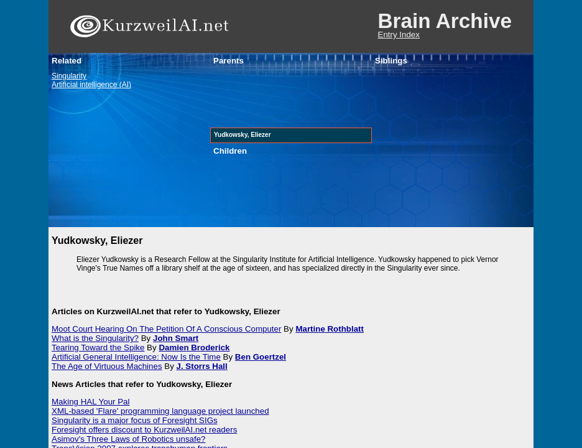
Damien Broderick (194, 347)
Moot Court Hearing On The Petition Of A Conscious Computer (166, 329)
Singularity (69, 76)
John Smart (175, 338)
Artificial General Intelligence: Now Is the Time (136, 357)
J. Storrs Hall (202, 366)
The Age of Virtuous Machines (107, 366)
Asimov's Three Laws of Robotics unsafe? (129, 439)
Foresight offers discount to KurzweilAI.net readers (144, 429)
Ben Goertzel (260, 357)
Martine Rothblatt (329, 329)
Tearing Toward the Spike (98, 347)
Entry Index (399, 34)
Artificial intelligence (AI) (91, 84)
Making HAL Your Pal (90, 401)
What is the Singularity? (95, 338)
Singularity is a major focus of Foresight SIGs (135, 420)
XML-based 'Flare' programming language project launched (160, 411)
